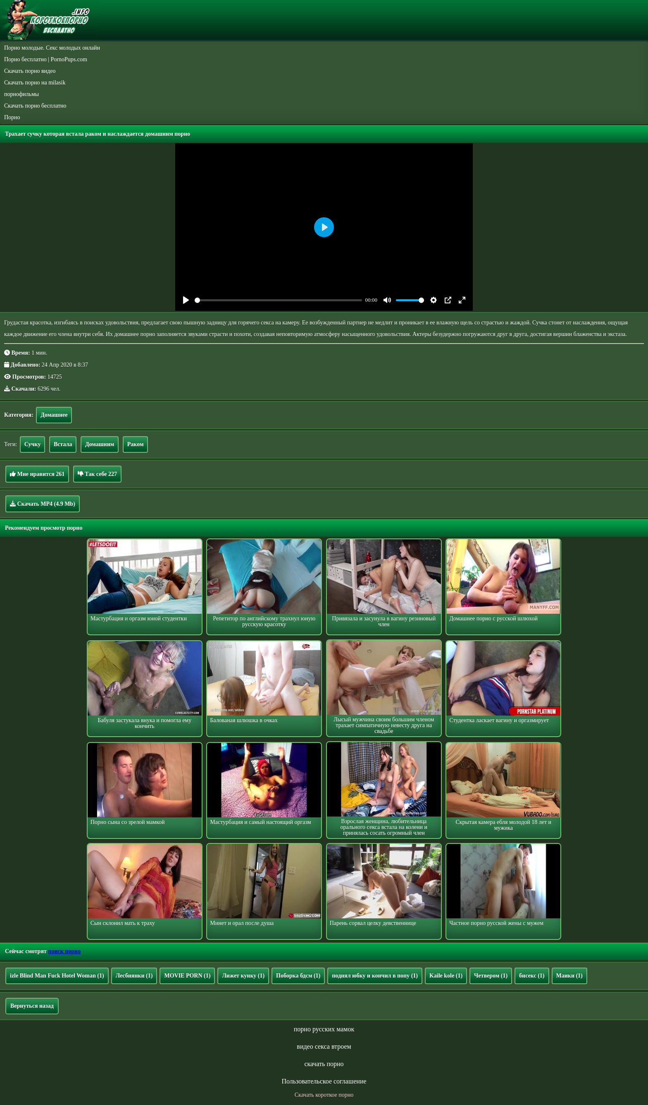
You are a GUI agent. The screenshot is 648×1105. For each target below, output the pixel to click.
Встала (63, 444)
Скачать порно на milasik (34, 82)
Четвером (490, 976)
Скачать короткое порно (324, 1095)
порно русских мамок (324, 1029)
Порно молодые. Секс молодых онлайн (52, 48)
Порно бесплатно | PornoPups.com (45, 59)
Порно (12, 117)
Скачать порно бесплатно (35, 106)
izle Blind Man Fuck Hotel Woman (57, 976)
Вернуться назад (32, 1006)
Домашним (99, 444)
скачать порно (323, 1063)
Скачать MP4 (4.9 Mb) (42, 503)
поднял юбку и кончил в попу (375, 976)
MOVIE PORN (187, 976)
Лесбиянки (134, 976)
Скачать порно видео (29, 71)
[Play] (186, 300)
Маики (569, 976)
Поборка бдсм (298, 976)
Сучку (32, 444)
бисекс (531, 976)
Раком (135, 444)
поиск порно (64, 951)
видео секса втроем (324, 1046)
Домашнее (53, 415)
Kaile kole (445, 976)
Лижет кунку (243, 976)
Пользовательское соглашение (323, 1081)
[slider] (278, 300)
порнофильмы (21, 94)
